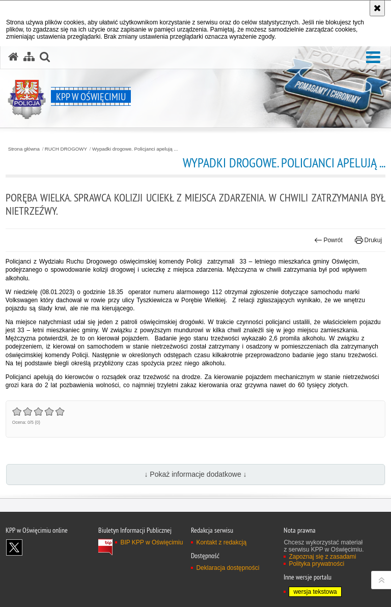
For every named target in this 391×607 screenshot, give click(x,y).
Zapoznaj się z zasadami (322, 556)
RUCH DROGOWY (66, 149)
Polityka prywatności (316, 563)
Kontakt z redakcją (221, 542)
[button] (373, 57)
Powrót (328, 240)
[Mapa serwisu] (29, 57)
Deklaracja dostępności (227, 567)
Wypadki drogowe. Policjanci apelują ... (135, 149)
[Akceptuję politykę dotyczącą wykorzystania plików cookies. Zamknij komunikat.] (377, 8)
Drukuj (368, 240)
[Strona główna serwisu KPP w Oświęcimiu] (13, 57)
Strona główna (24, 149)
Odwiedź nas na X (14, 547)
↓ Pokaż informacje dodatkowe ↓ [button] (195, 474)
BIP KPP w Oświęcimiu (151, 542)
